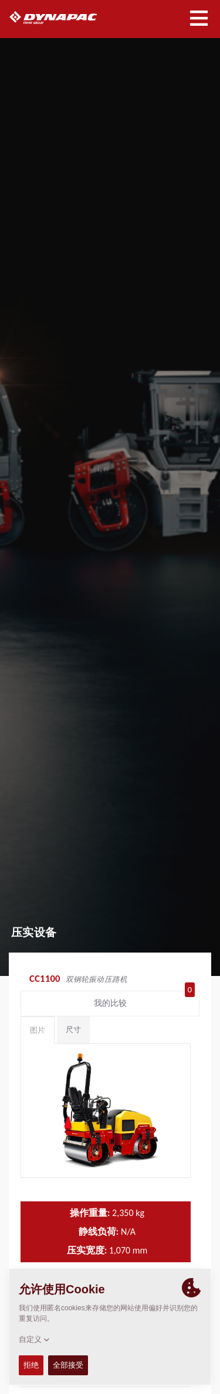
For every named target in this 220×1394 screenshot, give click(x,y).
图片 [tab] (37, 1030)
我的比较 (144, 1000)
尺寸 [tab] (73, 1029)
